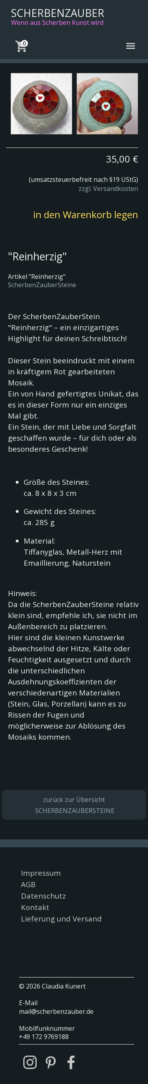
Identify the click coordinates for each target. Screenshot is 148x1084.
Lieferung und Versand (61, 918)
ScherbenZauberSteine (42, 284)
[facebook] (71, 1062)
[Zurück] (6, 103)
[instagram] (30, 1062)
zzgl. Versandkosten (108, 188)
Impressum (41, 873)
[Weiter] (141, 103)
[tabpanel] (72, 170)
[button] (41, 104)
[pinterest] (50, 1062)
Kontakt (35, 907)
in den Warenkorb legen (85, 214)
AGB (28, 884)
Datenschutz (43, 896)
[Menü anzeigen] (130, 45)
